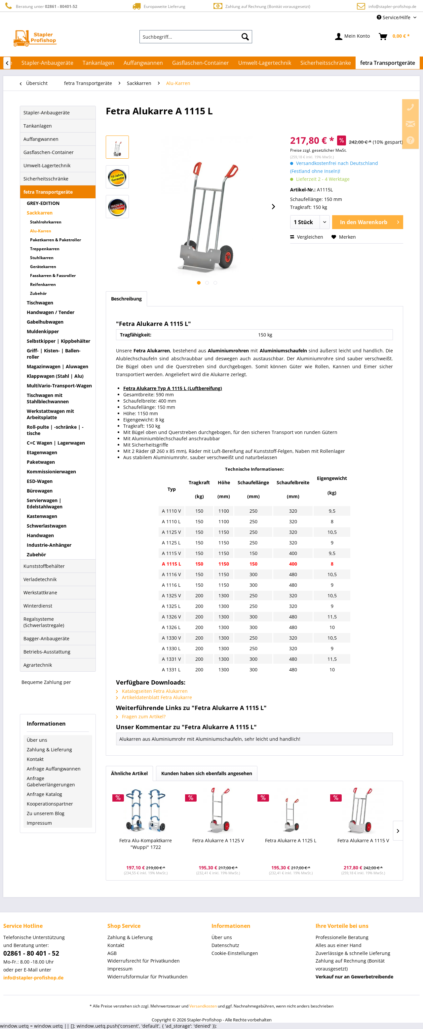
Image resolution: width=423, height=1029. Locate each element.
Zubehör (38, 293)
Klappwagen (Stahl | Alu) (55, 376)
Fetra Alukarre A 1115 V (363, 840)
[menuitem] (195, 36)
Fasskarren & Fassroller (53, 275)
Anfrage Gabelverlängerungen (51, 781)
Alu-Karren (40, 231)
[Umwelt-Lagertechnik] (265, 63)
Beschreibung (126, 299)
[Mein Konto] (352, 36)
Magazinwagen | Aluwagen (57, 366)
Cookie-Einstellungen (235, 953)
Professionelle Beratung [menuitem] (342, 937)
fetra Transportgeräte (48, 192)
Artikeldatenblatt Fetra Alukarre (154, 697)
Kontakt (35, 759)
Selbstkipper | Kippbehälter (58, 341)
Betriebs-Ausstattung (46, 652)
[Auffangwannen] (143, 63)
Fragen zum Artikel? (141, 716)
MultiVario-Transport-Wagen (59, 385)
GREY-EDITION (43, 203)
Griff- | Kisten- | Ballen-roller (54, 353)
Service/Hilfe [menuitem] (394, 17)
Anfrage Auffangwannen (54, 769)
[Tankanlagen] (98, 63)
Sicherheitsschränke (45, 179)
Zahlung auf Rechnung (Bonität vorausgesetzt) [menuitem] (350, 965)
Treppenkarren (44, 249)
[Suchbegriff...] (195, 36)
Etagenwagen (42, 452)
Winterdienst (37, 606)
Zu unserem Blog (45, 813)
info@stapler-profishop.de (392, 6)
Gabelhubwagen (45, 322)
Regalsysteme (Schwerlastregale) (43, 622)
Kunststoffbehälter (44, 566)
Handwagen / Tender (50, 312)
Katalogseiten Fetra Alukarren (152, 691)
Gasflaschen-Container (48, 152)
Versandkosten (203, 1006)
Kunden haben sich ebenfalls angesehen (206, 773)
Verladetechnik (40, 579)
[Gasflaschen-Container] (201, 63)
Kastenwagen (42, 516)
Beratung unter (40, 6)
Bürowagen (40, 491)
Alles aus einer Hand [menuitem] (339, 945)
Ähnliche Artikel (129, 773)
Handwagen (40, 535)
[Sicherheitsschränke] (326, 63)
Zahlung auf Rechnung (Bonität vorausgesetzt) (261, 6)
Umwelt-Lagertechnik (46, 165)
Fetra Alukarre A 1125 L (290, 840)
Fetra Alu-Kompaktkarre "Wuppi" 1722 (145, 843)
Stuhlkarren (42, 257)
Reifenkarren (43, 284)
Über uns (37, 740)
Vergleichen (306, 237)
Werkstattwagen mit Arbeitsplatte (50, 414)
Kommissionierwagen (51, 471)
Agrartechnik (37, 665)
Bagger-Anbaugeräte (46, 638)
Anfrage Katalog (44, 794)
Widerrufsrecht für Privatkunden (143, 961)
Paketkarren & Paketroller (55, 240)
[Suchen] (245, 36)
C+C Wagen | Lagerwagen (56, 443)
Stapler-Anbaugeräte (46, 112)
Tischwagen (40, 302)
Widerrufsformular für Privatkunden (147, 976)
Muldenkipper (43, 331)
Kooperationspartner (50, 804)
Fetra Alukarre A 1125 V (218, 840)
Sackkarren (40, 213)
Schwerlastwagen (46, 526)
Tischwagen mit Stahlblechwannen (48, 398)
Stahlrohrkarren (45, 222)
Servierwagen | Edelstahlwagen (44, 503)
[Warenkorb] (394, 36)
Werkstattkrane (40, 592)
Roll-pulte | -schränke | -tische (55, 430)
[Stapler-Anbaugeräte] (47, 63)
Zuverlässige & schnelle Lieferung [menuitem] (353, 953)
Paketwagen (41, 462)
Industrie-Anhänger (49, 545)
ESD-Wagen (40, 481)
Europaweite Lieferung (158, 6)
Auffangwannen (40, 139)
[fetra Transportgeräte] (388, 63)
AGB (112, 953)
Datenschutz (225, 945)
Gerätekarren (43, 266)
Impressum (39, 823)
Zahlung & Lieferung (49, 749)
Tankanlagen (37, 126)
